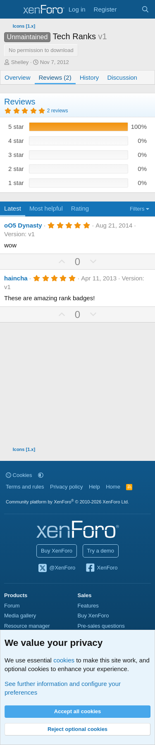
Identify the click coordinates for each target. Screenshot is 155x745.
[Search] (145, 9)
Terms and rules (25, 487)
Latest (12, 208)
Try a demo (100, 551)
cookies (63, 660)
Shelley (20, 62)
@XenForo (57, 568)
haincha (16, 278)
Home (113, 487)
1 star (16, 182)
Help (94, 487)
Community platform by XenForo (67, 501)
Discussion (122, 77)
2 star (16, 168)
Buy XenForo (56, 551)
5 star (16, 126)
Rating (80, 208)
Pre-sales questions (101, 626)
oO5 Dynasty (23, 225)
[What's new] (129, 9)
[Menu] (11, 9)
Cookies (19, 475)
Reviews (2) (55, 77)
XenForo (101, 568)
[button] (40, 475)
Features (88, 606)
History (89, 77)
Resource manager (27, 626)
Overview (18, 77)
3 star (16, 154)
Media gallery (20, 615)
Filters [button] (137, 209)
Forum (12, 606)
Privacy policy (66, 487)
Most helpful (46, 208)
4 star (16, 140)
